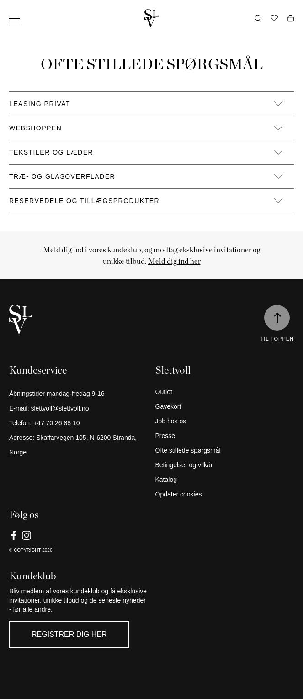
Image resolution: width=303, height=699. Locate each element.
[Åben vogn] (290, 18)
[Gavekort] (224, 406)
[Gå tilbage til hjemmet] (151, 18)
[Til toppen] (277, 318)
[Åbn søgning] (258, 18)
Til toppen (277, 338)
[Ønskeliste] (274, 18)
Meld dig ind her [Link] (174, 261)
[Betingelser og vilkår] (224, 464)
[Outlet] (224, 391)
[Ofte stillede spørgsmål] (224, 450)
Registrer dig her (69, 634)
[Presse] (224, 435)
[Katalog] (224, 479)
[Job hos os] (224, 421)
